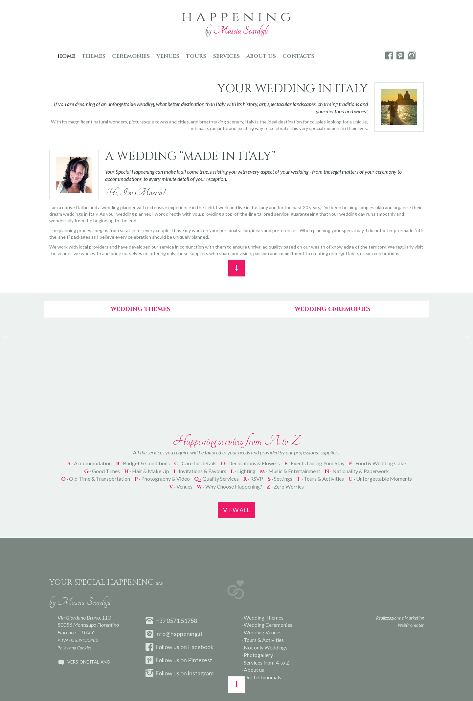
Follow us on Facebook (180, 647)
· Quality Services (216, 478)
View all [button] (236, 510)
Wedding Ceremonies (333, 309)
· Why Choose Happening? (229, 486)
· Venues (180, 486)
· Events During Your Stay (314, 463)
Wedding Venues (263, 632)
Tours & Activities (264, 640)
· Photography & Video (162, 478)
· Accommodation (89, 463)
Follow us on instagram (180, 673)
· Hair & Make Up (146, 471)
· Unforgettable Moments (380, 478)
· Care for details (195, 463)
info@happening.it (174, 634)
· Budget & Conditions (143, 463)
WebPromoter (411, 625)
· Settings (279, 478)
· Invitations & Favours (199, 471)
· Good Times (102, 471)
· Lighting (243, 471)
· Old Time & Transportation (95, 478)
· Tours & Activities (320, 478)
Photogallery (258, 655)
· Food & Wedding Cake (377, 463)
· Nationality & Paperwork (357, 471)
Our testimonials (262, 677)
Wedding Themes (140, 309)
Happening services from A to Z (236, 441)
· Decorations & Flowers (250, 463)
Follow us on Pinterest (179, 660)
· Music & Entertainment (290, 471)
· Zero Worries (285, 486)
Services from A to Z (266, 662)
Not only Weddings (265, 647)
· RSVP (253, 478)
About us (254, 670)
